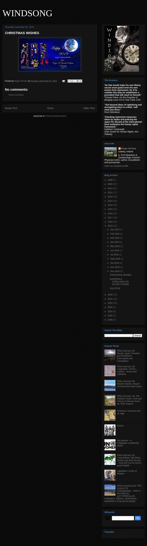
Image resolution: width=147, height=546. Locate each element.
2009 (110, 184)
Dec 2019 (115, 271)
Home (50, 108)
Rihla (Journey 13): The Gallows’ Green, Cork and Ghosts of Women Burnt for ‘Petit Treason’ (129, 400)
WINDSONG (27, 13)
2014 (110, 205)
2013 (110, 201)
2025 (110, 315)
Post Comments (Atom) (55, 116)
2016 (110, 213)
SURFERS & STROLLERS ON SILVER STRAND (119, 281)
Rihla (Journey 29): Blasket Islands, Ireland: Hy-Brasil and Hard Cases (129, 384)
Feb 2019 (115, 234)
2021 (110, 299)
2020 (110, 294)
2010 (110, 188)
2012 (110, 196)
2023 (110, 307)
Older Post (89, 108)
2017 (110, 217)
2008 (110, 180)
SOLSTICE (115, 288)
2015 (110, 209)
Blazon (120, 425)
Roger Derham (128, 148)
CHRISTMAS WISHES (121, 275)
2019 (110, 226)
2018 (110, 221)
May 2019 (115, 246)
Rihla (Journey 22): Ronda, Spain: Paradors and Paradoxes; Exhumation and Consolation (128, 356)
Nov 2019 (115, 267)
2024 (110, 311)
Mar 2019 (115, 238)
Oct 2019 (115, 263)
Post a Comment (16, 95)
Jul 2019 (114, 254)
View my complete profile (116, 166)
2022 (110, 303)
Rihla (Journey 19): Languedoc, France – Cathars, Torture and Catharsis (127, 370)
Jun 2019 (115, 250)
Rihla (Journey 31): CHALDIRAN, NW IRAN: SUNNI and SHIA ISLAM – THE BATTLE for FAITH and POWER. (129, 460)
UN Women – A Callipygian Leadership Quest (128, 443)
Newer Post (11, 108)
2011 (110, 192)
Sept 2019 (115, 258)
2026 (110, 319)
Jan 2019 (115, 229)
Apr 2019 (115, 242)
